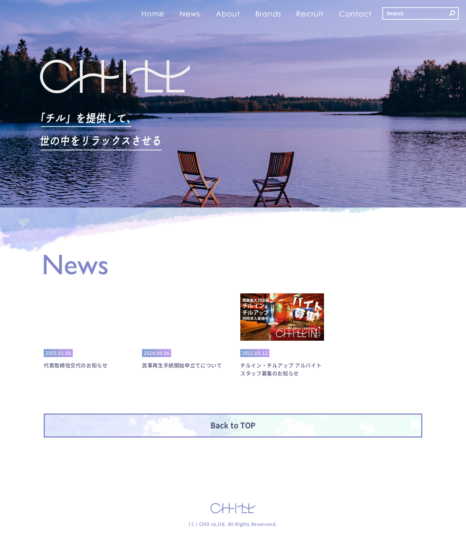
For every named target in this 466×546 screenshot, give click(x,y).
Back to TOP (233, 425)
